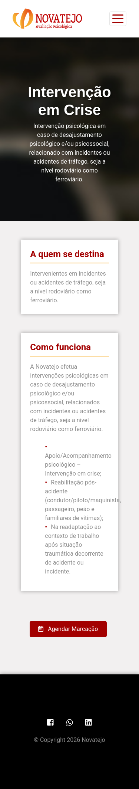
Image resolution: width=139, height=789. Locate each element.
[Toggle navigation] (117, 18)
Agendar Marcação (68, 628)
